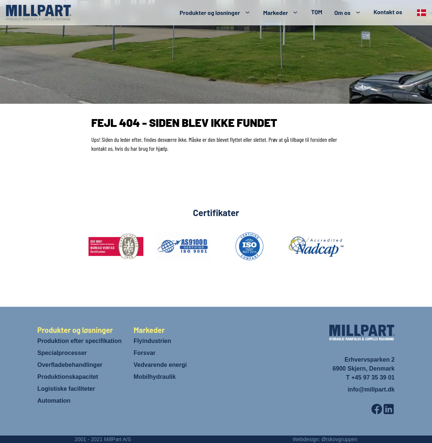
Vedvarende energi (160, 365)
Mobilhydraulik (155, 377)
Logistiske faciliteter (66, 389)
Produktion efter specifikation (79, 341)
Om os (342, 12)
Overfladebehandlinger (69, 365)
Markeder (275, 12)
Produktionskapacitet (67, 377)
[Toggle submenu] (247, 12)
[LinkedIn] (389, 409)
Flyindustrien (152, 341)
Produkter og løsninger (210, 12)
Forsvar (145, 353)
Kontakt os (388, 11)
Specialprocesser (62, 353)
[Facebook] (377, 409)
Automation (54, 400)
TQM (316, 11)
